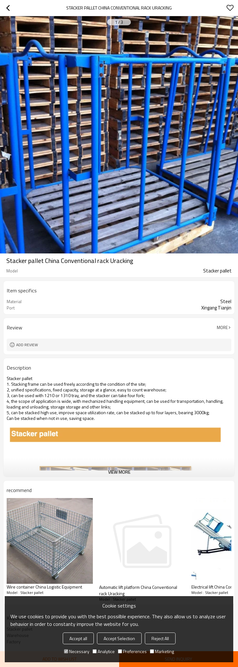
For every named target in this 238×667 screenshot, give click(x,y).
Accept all (78, 638)
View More (119, 472)
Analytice (104, 651)
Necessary (76, 651)
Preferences (132, 651)
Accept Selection (119, 638)
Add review (27, 345)
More (222, 327)
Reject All (160, 638)
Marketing (162, 651)
